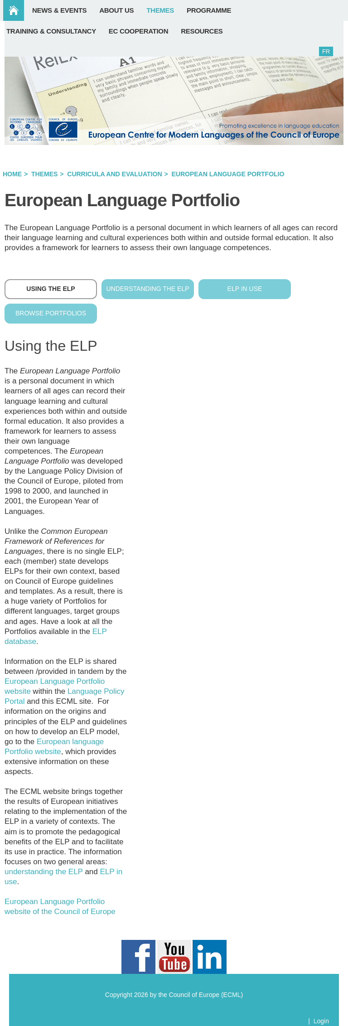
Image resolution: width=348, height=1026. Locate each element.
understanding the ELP (44, 871)
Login (321, 1021)
